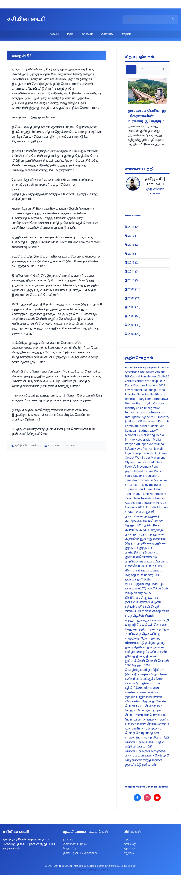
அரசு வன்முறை (151, 530)
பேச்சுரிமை (153, 706)
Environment (133, 390)
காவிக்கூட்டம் (157, 589)
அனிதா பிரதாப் (137, 534)
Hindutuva (161, 399)
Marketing (148, 435)
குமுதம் (156, 602)
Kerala (129, 426)
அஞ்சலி (148, 512)
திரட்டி (140, 656)
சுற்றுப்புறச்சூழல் (138, 620)
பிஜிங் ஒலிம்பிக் (153, 701)
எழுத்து (130, 575)
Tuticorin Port (152, 503)
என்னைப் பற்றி (75, 844)
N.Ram (129, 449)
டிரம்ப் (153, 629)
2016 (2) (132, 245)
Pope (155, 467)
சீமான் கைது (151, 611)
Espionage (150, 390)
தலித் (164, 652)
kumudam (131, 431)
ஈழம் (70, 34)
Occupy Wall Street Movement (145, 458)
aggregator (149, 367)
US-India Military (156, 507)
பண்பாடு (132, 683)
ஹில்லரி (149, 765)
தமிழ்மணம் (156, 647)
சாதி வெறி (151, 607)
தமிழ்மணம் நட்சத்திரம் (142, 652)
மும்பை (156, 729)
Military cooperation (138, 440)
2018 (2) (132, 227)
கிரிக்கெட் (145, 593)
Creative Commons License (90, 870)
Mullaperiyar (144, 444)
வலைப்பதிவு (135, 742)
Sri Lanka (160, 480)
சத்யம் (130, 607)
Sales (128, 476)
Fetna (161, 390)
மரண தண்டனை (146, 720)
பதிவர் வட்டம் (149, 683)
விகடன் (147, 756)
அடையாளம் (134, 516)
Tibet (139, 503)
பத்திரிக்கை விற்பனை (142, 688)
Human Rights (134, 403)
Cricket (129, 381)
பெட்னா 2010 (134, 706)
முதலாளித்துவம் (137, 729)
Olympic (130, 462)
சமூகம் (126, 34)
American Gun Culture (139, 372)
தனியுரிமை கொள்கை (80, 853)
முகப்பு (54, 34)
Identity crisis (134, 408)
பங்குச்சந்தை (153, 679)
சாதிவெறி (133, 611)
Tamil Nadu (133, 494)
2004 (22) (132, 334)
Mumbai (159, 444)
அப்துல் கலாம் (136, 521)
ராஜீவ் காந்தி (159, 738)
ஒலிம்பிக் (144, 580)
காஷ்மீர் (87, 34)
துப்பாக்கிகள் (135, 661)
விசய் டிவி (161, 756)
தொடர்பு (69, 848)
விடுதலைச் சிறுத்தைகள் (143, 760)
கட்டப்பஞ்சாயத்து (138, 584)
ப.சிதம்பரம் (133, 679)
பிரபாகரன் (154, 697)
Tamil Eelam (154, 489)
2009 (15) (132, 289)
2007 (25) (132, 307)
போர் (129, 720)
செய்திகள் (145, 625)
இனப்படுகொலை (138, 557)
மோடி (140, 733)
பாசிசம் (130, 692)
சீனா (165, 611)
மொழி (130, 733)
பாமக (141, 692)
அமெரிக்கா (152, 525)
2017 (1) (132, 236)
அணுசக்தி (152, 516)
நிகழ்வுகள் (142, 674)
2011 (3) (132, 272)
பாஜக (140, 697)
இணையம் (157, 539)
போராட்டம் (158, 715)
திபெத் (130, 656)
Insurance (157, 412)
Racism (158, 471)
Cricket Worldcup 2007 (150, 381)
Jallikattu (131, 421)
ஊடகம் (146, 571)
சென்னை (161, 625)
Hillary (139, 399)
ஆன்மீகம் (132, 539)
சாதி (138, 607)
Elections (139, 385)
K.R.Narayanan (147, 421)
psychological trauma (139, 471)
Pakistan (142, 462)
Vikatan (130, 512)
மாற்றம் (163, 724)
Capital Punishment (143, 377)
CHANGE (163, 377)
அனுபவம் (157, 534)
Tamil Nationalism (153, 494)
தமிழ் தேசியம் (135, 647)
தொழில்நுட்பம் (136, 670)
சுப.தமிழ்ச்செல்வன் (139, 616)
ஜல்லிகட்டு (133, 765)
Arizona (160, 372)
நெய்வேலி (159, 674)
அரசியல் (107, 34)
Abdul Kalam (133, 367)
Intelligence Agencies (139, 417)
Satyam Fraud (142, 476)
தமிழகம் (143, 638)
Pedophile (155, 462)
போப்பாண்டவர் (137, 715)
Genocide (143, 394)
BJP (127, 377)
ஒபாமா (130, 580)
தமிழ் (161, 643)
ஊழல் (157, 571)
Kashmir (163, 421)
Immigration (152, 408)
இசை (144, 539)
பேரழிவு (131, 710)
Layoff (154, 431)
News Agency (143, 449)
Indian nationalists (137, 412)
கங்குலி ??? (21, 56)
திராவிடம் (153, 656)
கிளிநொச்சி (134, 598)
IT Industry (161, 417)
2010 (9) (132, 280)
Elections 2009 (155, 385)
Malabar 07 (132, 435)
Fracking (130, 394)
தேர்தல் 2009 (141, 665)
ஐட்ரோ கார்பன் (148, 575)
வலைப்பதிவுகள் (137, 751)
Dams (129, 385)
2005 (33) (132, 325)
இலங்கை (150, 553)
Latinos (144, 431)
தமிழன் (151, 643)
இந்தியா (131, 548)
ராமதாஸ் (152, 733)
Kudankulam (156, 426)
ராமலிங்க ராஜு (137, 738)
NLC (154, 453)
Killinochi (140, 426)
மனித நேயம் (147, 724)
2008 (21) (132, 298)
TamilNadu (132, 498)
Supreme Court (135, 489)
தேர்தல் (151, 661)
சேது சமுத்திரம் (136, 629)
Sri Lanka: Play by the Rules (143, 485)
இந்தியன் (159, 543)
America (163, 367)
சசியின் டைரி (26, 19)
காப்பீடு (141, 589)
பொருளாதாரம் (149, 710)
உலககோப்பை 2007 (139, 566)
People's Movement (138, 467)
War (138, 512)
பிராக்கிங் (132, 701)
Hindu (149, 399)
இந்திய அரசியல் (138, 543)
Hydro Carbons (154, 403)
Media (160, 435)
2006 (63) (132, 316)
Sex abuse (146, 480)
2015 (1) (132, 254)
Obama (162, 453)
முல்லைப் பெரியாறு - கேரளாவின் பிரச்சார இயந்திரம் (147, 116)
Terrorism (147, 498)
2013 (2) (132, 263)
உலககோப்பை (158, 562)
